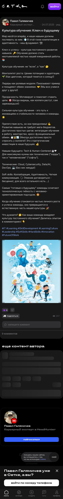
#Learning (11, 228)
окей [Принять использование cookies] (54, 457)
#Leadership (8, 231)
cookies (43, 459)
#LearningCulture (48, 228)
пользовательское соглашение (31, 462)
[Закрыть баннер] (57, 471)
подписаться (31, 439)
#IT (4, 228)
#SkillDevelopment (28, 228)
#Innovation (47, 231)
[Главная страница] (14, 7)
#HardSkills (34, 231)
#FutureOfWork (10, 235)
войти (54, 6)
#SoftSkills (22, 231)
